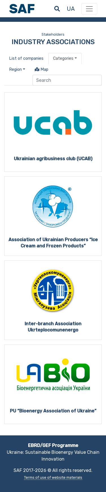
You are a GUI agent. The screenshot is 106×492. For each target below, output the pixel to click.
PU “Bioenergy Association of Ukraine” (53, 411)
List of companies (26, 58)
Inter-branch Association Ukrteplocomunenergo (53, 327)
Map (41, 69)
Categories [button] (63, 58)
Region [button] (15, 69)
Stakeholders (53, 34)
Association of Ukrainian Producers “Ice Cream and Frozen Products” (53, 243)
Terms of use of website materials (53, 477)
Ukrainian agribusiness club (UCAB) (53, 158)
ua (71, 8)
